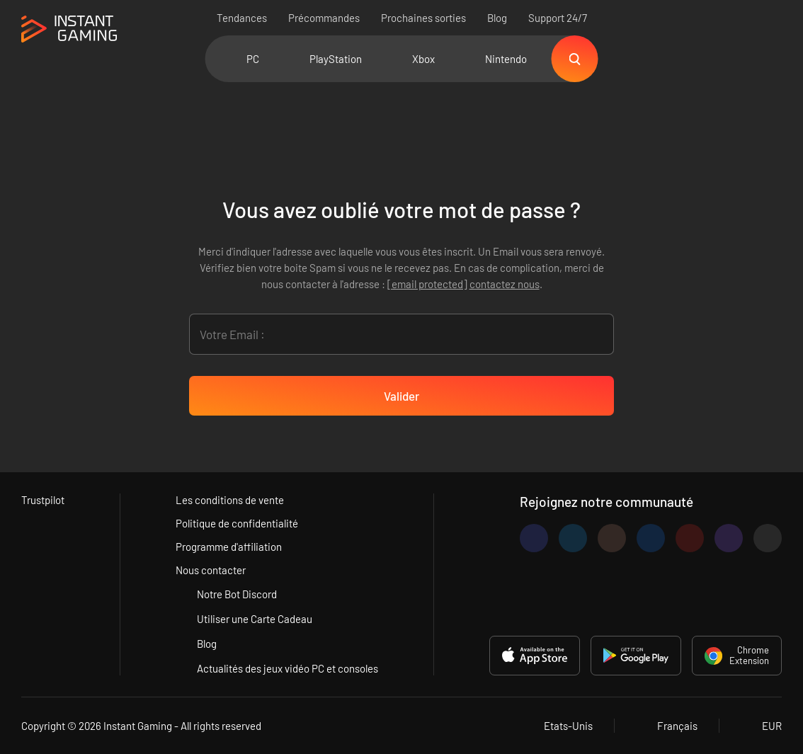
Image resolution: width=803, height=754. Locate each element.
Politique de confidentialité (237, 523)
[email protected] (427, 284)
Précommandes (324, 17)
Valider (401, 396)
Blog (497, 17)
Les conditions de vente (230, 499)
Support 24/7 (557, 17)
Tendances (242, 17)
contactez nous (504, 284)
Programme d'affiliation (229, 546)
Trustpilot (42, 499)
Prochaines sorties (423, 17)
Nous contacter (211, 570)
